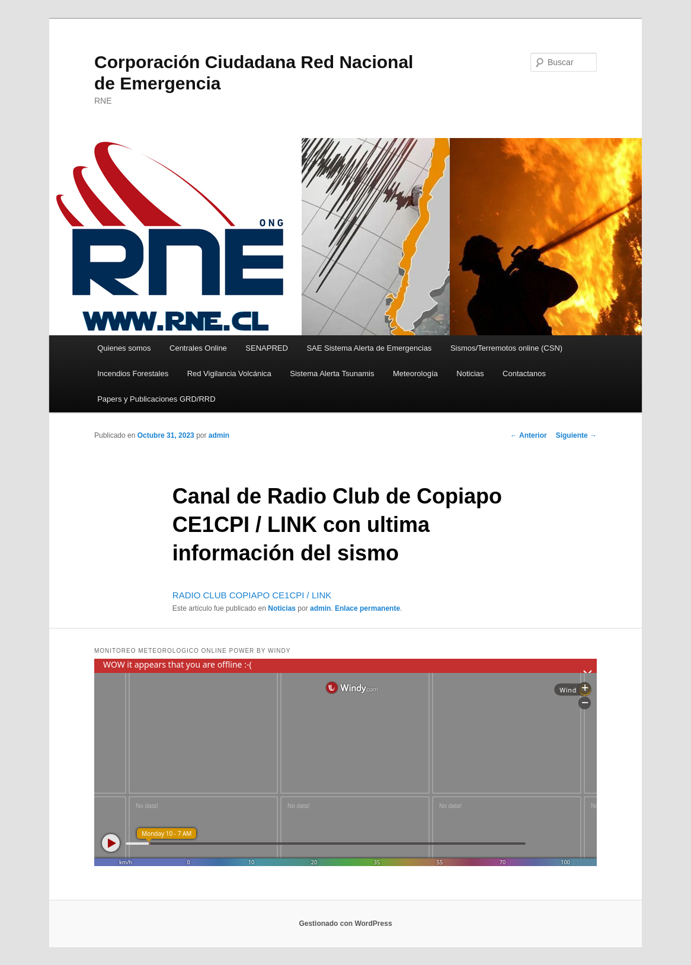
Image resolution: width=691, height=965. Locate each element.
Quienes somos (124, 348)
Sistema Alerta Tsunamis (332, 373)
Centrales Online (198, 348)
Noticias (470, 373)
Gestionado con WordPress (345, 923)
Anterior (528, 435)
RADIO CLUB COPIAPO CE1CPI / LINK (251, 595)
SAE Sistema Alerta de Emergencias (368, 348)
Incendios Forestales (132, 373)
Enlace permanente (367, 608)
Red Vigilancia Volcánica (229, 373)
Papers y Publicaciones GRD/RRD (156, 399)
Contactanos (524, 373)
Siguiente (576, 435)
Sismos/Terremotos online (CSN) (506, 348)
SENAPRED (266, 348)
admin (219, 435)
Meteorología (415, 373)
